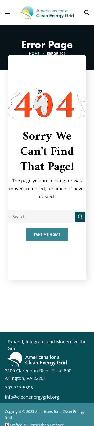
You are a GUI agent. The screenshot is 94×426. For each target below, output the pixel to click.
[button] (86, 12)
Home (34, 53)
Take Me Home (47, 234)
